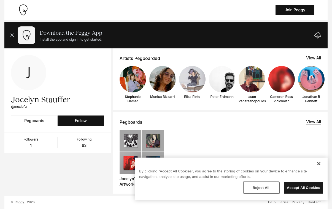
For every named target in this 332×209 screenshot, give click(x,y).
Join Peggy (295, 9)
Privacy (298, 202)
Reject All (261, 187)
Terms (283, 202)
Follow (81, 120)
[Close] (319, 164)
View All (313, 58)
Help (272, 202)
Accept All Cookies (303, 187)
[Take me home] (23, 9)
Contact (314, 202)
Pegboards (34, 120)
